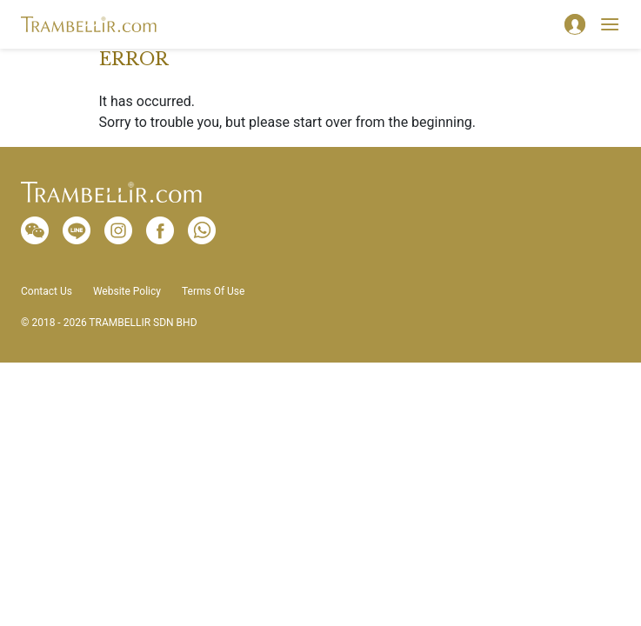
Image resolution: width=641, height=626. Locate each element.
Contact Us (46, 291)
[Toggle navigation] (609, 24)
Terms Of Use (213, 291)
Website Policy (127, 291)
